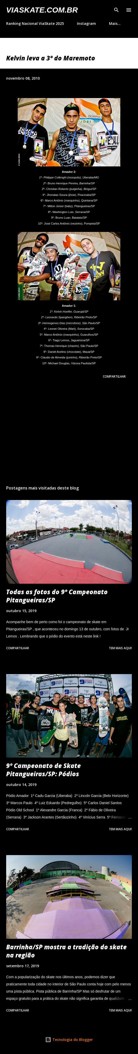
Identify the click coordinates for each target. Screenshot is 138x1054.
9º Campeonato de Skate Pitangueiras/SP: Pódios (43, 769)
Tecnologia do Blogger (69, 1039)
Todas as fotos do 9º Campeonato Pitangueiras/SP (57, 596)
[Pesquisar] (116, 9)
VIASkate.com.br (42, 10)
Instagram (86, 23)
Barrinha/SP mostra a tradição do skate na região (66, 951)
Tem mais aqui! (120, 648)
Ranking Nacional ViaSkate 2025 (35, 23)
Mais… (115, 23)
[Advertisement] (69, 433)
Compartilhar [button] (114, 376)
